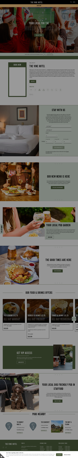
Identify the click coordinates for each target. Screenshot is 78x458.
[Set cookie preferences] (2, 455)
